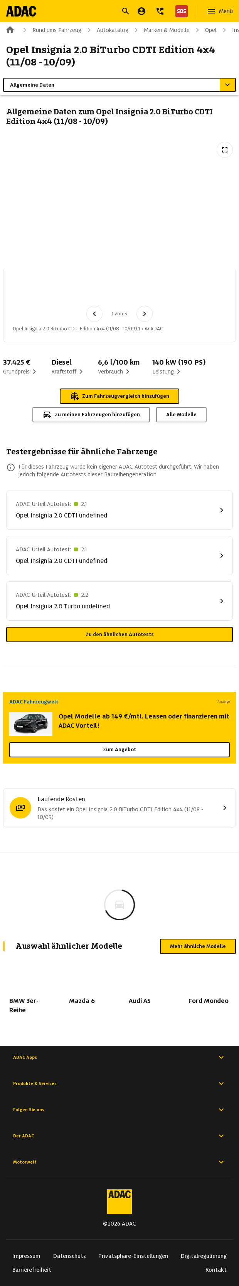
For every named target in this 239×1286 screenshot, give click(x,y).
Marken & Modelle (160, 30)
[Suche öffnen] (125, 11)
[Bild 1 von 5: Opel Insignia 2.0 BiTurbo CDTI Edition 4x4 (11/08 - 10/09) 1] (28, 290)
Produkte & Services (119, 1083)
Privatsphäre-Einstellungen (133, 1256)
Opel (205, 30)
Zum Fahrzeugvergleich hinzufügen (119, 396)
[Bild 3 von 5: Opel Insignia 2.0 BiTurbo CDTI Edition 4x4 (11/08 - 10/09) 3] (108, 290)
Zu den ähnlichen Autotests (120, 634)
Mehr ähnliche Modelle (198, 946)
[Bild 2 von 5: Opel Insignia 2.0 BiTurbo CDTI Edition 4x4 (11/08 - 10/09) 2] (68, 290)
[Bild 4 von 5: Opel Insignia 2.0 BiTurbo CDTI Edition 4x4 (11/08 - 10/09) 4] (148, 290)
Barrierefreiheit (31, 1269)
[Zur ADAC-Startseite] (21, 11)
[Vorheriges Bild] (94, 314)
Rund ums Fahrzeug (50, 30)
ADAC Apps (119, 1057)
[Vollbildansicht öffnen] (225, 150)
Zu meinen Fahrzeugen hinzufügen (91, 414)
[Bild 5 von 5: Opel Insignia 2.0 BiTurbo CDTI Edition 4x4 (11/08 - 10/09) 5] (188, 290)
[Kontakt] (160, 11)
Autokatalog (106, 30)
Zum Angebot (119, 749)
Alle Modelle (181, 414)
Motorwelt (119, 1162)
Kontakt (216, 1269)
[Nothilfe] (180, 11)
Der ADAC (119, 1135)
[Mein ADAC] (141, 11)
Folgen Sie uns (119, 1109)
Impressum (26, 1256)
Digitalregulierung (204, 1256)
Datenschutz (69, 1256)
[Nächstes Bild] (144, 314)
